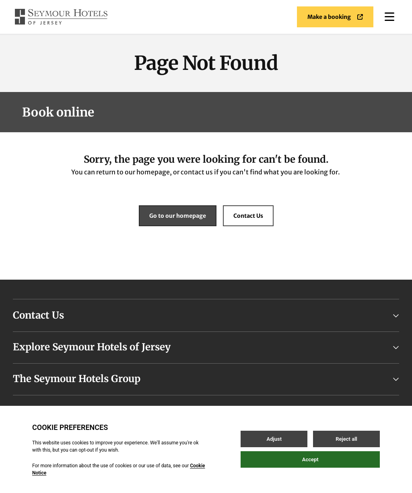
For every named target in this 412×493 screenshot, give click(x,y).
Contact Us (248, 215)
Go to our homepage (177, 215)
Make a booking (335, 16)
